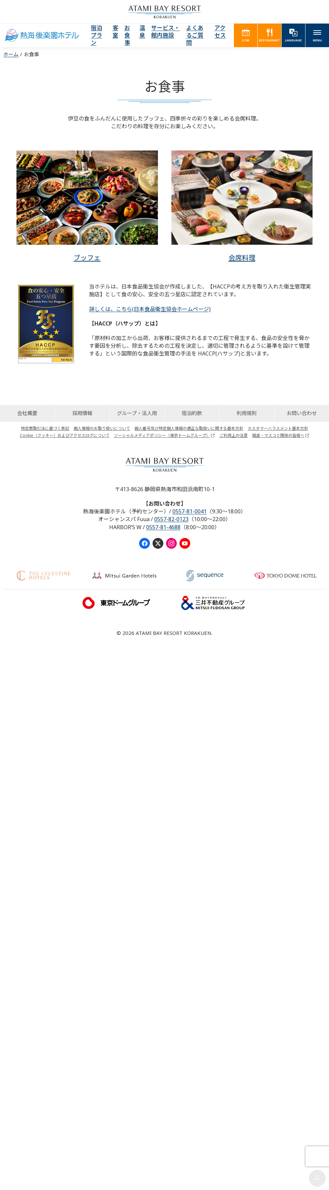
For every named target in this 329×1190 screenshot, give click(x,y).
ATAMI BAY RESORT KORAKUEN (164, 12)
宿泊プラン (96, 35)
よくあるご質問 (194, 35)
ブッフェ (87, 257)
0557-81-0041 (189, 511)
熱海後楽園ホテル (42, 35)
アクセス (220, 31)
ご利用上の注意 (233, 435)
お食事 (127, 35)
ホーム (10, 54)
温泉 (142, 31)
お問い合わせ (302, 413)
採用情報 (82, 413)
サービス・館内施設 (165, 31)
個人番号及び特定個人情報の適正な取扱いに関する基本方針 (188, 428)
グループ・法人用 (137, 413)
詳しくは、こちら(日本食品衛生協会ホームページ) (150, 309)
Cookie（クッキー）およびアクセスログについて (65, 435)
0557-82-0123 (171, 519)
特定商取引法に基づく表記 (45, 428)
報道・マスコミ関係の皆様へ (278, 435)
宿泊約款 (192, 413)
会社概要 (27, 413)
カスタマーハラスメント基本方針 (278, 428)
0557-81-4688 (163, 527)
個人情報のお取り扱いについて (102, 428)
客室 (115, 31)
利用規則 (247, 413)
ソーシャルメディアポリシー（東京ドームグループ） (162, 435)
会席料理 (242, 257)
